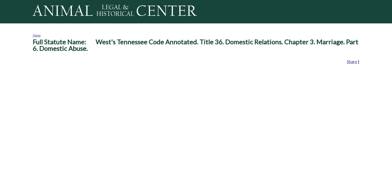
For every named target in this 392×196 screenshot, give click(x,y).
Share (352, 61)
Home (37, 35)
